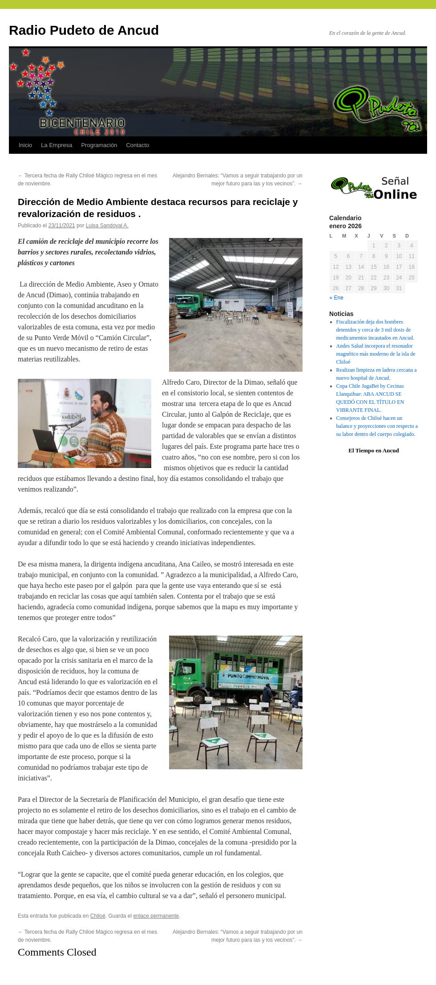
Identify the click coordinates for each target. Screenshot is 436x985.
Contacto (137, 145)
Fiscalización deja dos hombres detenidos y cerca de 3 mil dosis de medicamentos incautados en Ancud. (375, 330)
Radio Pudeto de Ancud (84, 30)
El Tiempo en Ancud (373, 450)
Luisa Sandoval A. (107, 225)
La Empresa (56, 145)
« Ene (336, 298)
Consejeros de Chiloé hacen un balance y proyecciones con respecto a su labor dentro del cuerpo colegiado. (377, 426)
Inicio (25, 145)
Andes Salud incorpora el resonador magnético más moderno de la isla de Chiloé (376, 354)
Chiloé (97, 916)
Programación (99, 145)
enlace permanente (156, 916)
